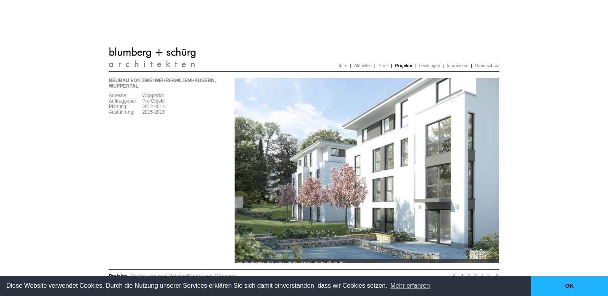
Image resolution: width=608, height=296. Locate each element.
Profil (383, 65)
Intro (343, 65)
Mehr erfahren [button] (410, 285)
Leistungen (429, 65)
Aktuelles (363, 65)
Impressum (457, 65)
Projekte (403, 65)
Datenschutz (487, 65)
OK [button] (569, 286)
